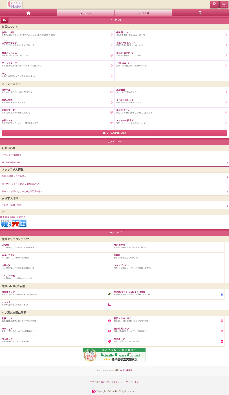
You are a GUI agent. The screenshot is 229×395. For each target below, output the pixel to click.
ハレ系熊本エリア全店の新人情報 (55, 256)
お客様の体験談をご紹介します (167, 256)
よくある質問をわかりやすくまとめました (56, 74)
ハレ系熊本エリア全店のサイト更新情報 (55, 245)
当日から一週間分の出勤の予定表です (56, 90)
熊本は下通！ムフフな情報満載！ (167, 339)
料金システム (104, 381)
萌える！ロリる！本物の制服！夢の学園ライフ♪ (55, 292)
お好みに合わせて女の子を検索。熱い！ (167, 245)
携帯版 (129, 370)
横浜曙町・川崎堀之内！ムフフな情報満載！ (167, 319)
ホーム (28, 12)
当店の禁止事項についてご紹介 (170, 53)
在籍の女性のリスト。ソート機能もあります (56, 121)
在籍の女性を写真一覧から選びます (56, 111)
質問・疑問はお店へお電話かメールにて (170, 64)
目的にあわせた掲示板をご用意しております (170, 111)
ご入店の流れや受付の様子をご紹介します (56, 43)
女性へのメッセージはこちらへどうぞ (170, 121)
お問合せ (224, 7)
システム (142, 13)
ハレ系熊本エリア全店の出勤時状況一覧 (55, 266)
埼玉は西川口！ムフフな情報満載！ (55, 339)
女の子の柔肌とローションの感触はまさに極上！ (167, 292)
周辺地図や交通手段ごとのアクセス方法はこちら (56, 64)
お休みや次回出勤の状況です (56, 100)
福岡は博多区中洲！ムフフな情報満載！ (167, 329)
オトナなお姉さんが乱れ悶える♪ (55, 303)
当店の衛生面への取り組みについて (170, 33)
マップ (214, 7)
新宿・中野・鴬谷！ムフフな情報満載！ (55, 329)
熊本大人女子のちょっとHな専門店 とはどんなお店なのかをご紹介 (56, 33)
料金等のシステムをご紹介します (56, 53)
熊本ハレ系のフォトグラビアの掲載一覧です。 (167, 266)
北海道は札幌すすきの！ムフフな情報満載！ (55, 319)
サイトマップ (132, 381)
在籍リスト (118, 381)
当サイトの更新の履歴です (170, 90)
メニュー (84, 13)
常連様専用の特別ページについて (170, 43)
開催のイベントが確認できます (170, 100)
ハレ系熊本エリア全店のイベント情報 (55, 276)
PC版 (122, 370)
